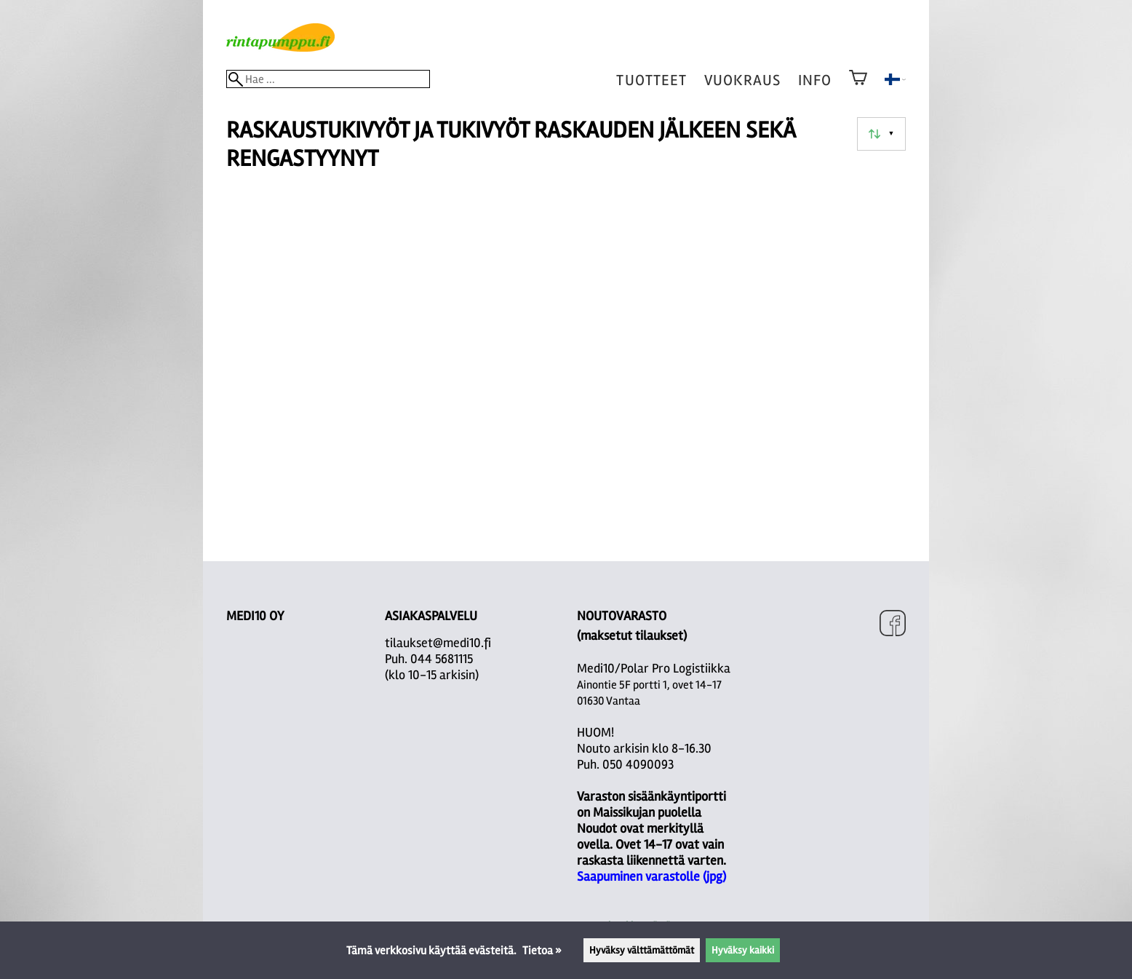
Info (815, 80)
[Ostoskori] (858, 87)
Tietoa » (542, 950)
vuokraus (742, 80)
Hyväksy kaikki (743, 950)
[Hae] (328, 79)
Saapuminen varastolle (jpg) (651, 876)
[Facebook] (893, 625)
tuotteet (651, 80)
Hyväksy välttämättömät (641, 950)
